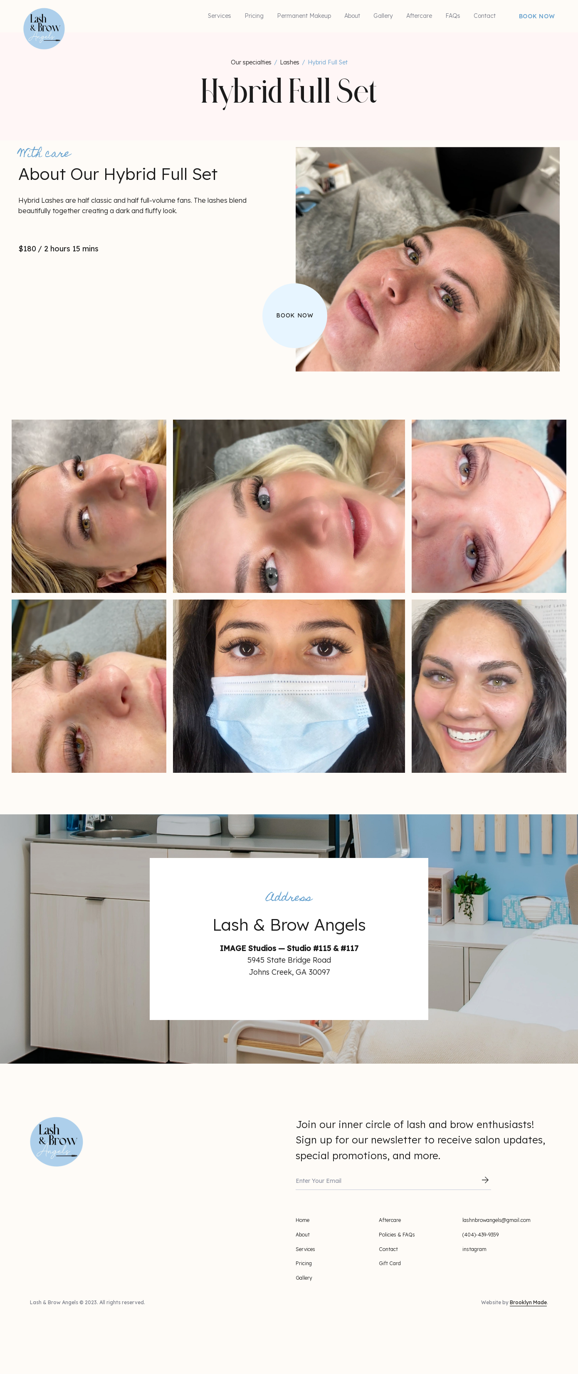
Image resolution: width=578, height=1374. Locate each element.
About (352, 16)
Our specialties (251, 62)
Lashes (289, 62)
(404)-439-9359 (480, 1234)
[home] (27, 12)
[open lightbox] (89, 506)
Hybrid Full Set (328, 62)
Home (302, 1220)
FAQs (452, 16)
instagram (474, 1249)
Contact (485, 16)
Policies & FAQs (397, 1234)
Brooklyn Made (528, 1302)
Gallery (383, 16)
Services (219, 16)
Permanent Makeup (304, 16)
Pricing (254, 16)
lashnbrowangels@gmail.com (496, 1220)
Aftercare (419, 16)
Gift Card (390, 1263)
